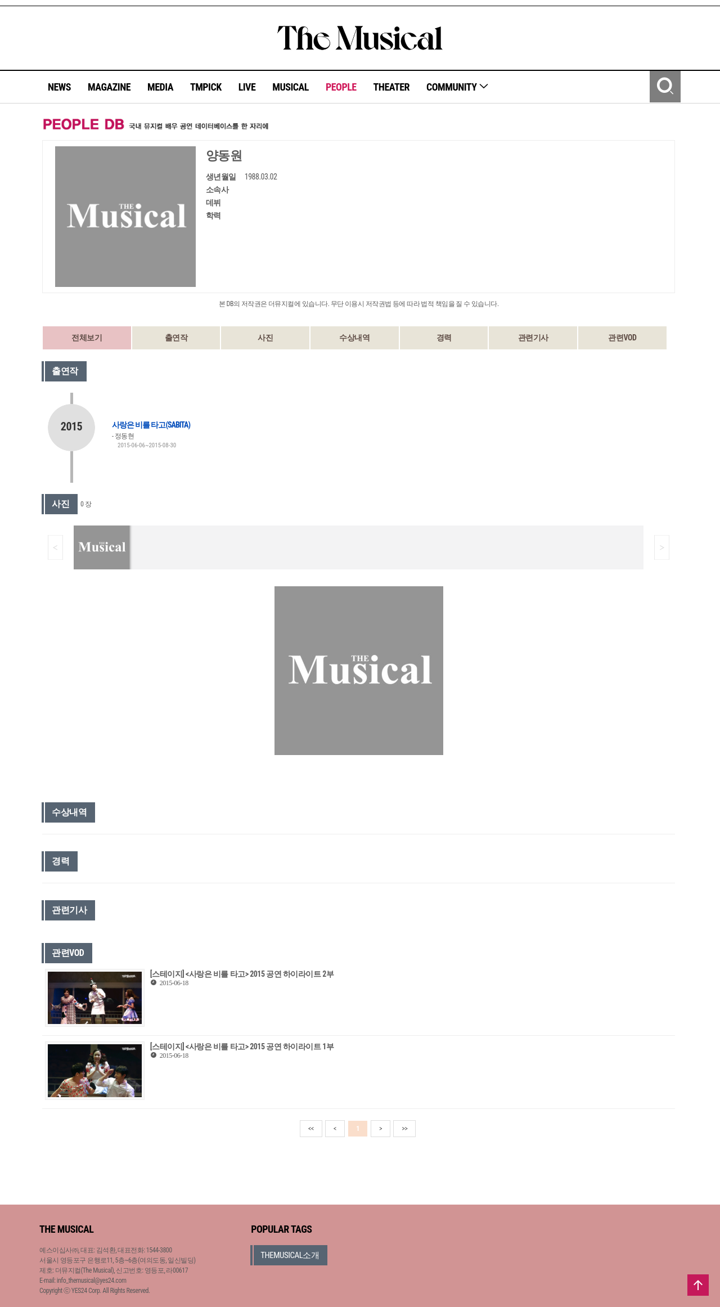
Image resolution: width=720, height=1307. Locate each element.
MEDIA (160, 87)
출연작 (176, 337)
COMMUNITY (457, 87)
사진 (265, 337)
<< (311, 1129)
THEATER (392, 87)
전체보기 (86, 337)
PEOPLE (341, 87)
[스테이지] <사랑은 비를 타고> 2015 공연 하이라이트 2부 (242, 973)
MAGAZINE (109, 87)
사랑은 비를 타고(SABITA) (151, 424)
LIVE (247, 87)
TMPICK (206, 87)
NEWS (59, 87)
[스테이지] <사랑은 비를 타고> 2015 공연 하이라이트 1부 (242, 1046)
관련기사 (533, 337)
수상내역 (354, 337)
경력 (444, 337)
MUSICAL (290, 87)
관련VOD (622, 337)
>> (404, 1129)
